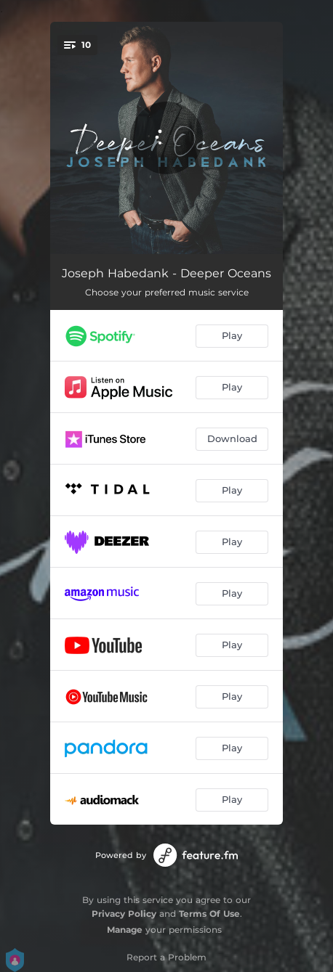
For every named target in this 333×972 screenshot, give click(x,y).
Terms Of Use (209, 913)
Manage (125, 929)
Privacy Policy (124, 913)
